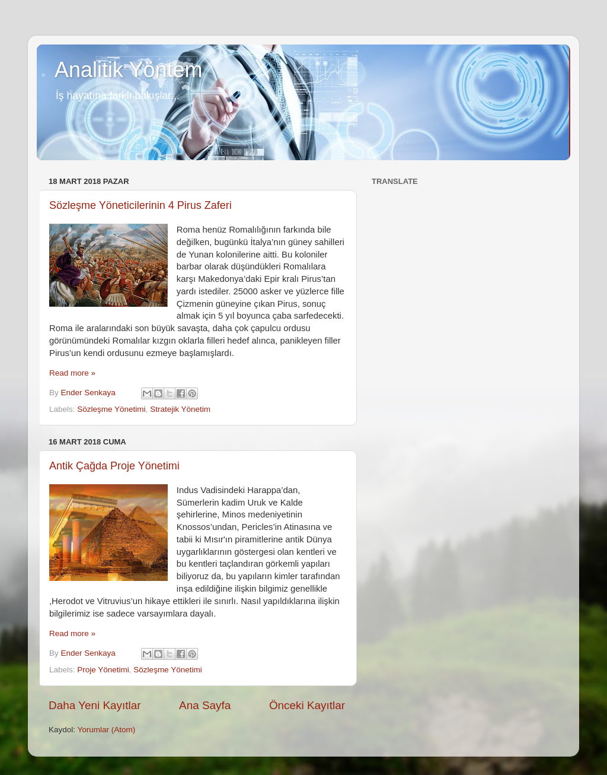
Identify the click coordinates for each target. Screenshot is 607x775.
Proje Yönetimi (103, 669)
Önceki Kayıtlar (307, 705)
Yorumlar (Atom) (107, 729)
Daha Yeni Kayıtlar (94, 705)
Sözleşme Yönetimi (111, 409)
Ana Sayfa (205, 705)
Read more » (72, 373)
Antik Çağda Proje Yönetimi (114, 466)
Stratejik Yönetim (180, 409)
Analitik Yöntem (128, 70)
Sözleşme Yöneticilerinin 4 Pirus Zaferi (140, 205)
